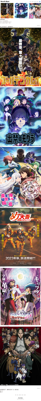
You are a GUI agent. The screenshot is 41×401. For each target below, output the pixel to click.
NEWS (30, 1)
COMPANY (33, 1)
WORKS (35, 1)
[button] (0, 9)
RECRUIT (37, 1)
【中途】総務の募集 (5, 20)
